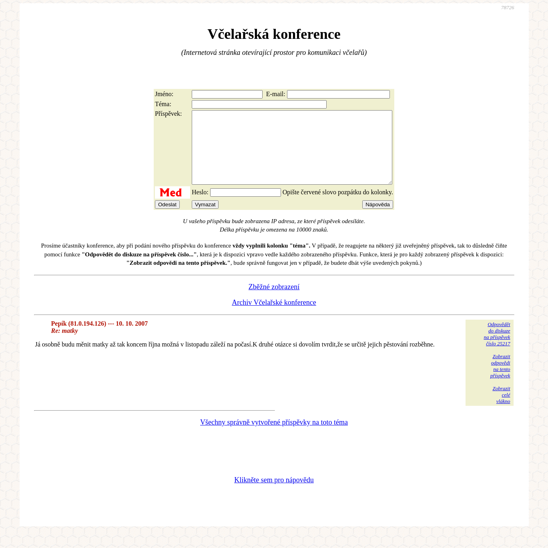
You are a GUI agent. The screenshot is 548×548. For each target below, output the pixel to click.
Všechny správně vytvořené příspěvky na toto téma (274, 437)
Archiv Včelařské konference (274, 317)
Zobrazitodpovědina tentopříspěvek (500, 380)
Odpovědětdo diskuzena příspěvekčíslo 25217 (497, 348)
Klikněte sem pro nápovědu (273, 494)
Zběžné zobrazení (274, 301)
